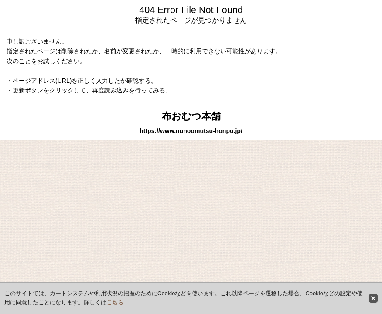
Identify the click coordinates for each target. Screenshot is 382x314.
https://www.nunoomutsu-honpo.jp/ (191, 130)
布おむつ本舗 (191, 116)
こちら (114, 302)
